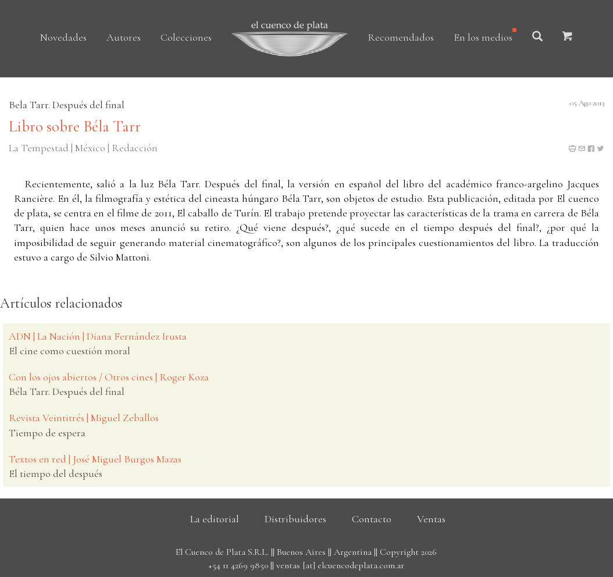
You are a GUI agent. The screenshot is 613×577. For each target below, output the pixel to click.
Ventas (431, 518)
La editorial (214, 518)
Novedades (63, 37)
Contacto (371, 518)
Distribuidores (295, 518)
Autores (123, 37)
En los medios (483, 37)
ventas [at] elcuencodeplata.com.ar (340, 565)
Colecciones (186, 37)
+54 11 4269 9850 (238, 565)
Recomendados (401, 37)
